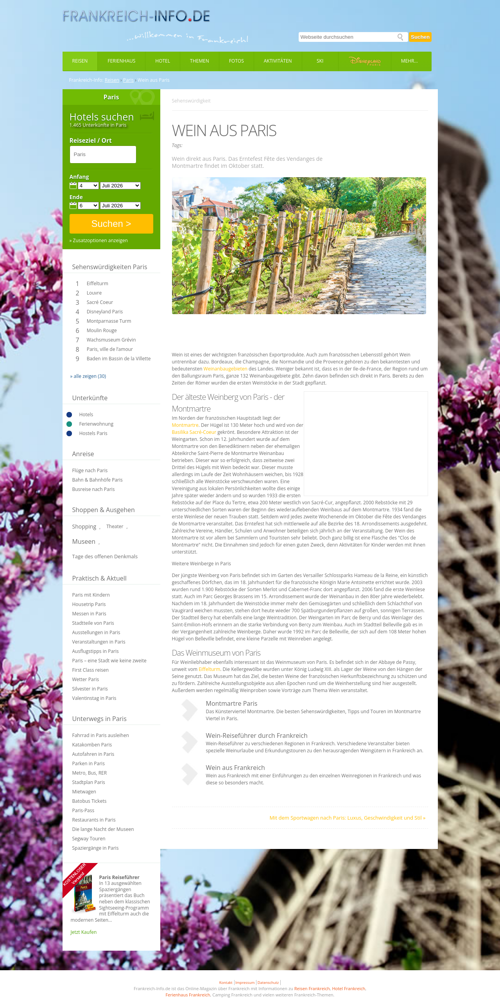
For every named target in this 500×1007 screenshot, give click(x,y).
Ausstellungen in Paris (96, 632)
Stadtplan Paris (88, 782)
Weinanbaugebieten (225, 368)
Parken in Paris (88, 763)
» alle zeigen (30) (88, 376)
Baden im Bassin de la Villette (119, 358)
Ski (320, 61)
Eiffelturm (97, 283)
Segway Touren (89, 838)
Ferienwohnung (96, 424)
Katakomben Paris (92, 744)
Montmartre (185, 425)
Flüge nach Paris (90, 470)
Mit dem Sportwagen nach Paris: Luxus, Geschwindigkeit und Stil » (348, 817)
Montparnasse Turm (109, 321)
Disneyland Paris (105, 311)
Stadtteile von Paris (93, 623)
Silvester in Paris (90, 688)
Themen (199, 61)
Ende (76, 197)
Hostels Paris (93, 433)
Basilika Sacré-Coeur (194, 432)
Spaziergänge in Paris (95, 848)
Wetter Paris (85, 679)
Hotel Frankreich (348, 988)
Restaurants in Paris (94, 819)
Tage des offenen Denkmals (105, 556)
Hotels (86, 414)
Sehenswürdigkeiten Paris (109, 267)
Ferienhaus (121, 61)
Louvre (94, 293)
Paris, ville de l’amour (110, 349)
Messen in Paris (89, 613)
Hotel (162, 61)
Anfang (79, 177)
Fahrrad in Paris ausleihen (100, 735)
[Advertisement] (299, 333)
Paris (128, 80)
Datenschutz (268, 982)
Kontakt (226, 982)
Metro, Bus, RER (89, 773)
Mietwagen (84, 791)
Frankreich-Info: (86, 80)
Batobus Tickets (89, 801)
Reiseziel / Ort (91, 141)
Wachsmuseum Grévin (111, 339)
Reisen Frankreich (312, 988)
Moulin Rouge (102, 330)
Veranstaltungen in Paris (98, 641)
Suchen (420, 37)
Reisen (80, 61)
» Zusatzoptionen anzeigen (99, 240)
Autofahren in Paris (93, 754)
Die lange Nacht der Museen (103, 829)
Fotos (236, 61)
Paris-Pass (83, 810)
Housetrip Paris (89, 604)
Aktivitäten (278, 61)
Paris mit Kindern (91, 595)
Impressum (244, 982)
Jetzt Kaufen (84, 932)
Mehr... (409, 61)
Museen (84, 541)
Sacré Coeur (100, 302)
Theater (114, 526)
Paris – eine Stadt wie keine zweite (109, 660)
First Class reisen (90, 670)
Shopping (84, 526)
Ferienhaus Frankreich (188, 995)
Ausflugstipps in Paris (95, 651)
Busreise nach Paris (93, 489)
